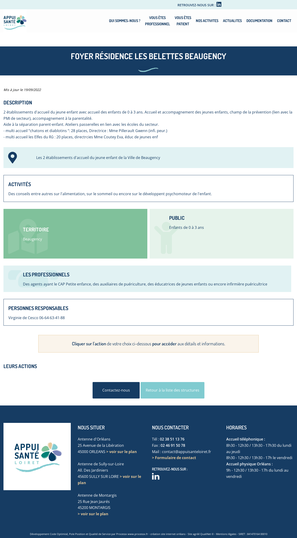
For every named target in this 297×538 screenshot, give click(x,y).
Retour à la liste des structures (172, 390)
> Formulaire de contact (174, 457)
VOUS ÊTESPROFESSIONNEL (157, 20)
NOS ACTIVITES (207, 20)
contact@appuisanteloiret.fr (186, 451)
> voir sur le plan (121, 451)
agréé (196, 534)
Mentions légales (226, 534)
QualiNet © (207, 534)
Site (190, 534)
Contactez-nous (116, 390)
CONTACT (284, 20)
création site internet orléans (167, 534)
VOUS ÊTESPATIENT (183, 20)
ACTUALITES (232, 20)
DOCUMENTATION (259, 20)
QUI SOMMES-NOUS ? (124, 20)
